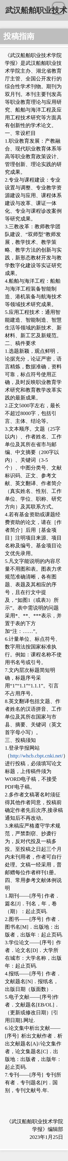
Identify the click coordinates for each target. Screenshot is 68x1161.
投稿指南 (18, 36)
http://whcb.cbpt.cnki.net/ (36, 756)
